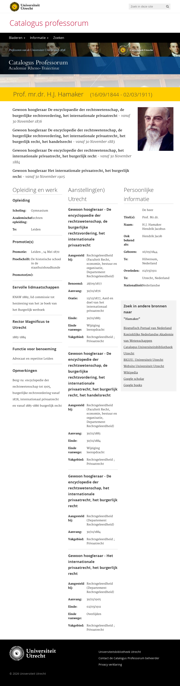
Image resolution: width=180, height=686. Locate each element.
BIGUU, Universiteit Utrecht (143, 360)
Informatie (39, 38)
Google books (133, 385)
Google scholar (134, 379)
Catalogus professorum (49, 23)
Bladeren (17, 38)
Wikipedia (131, 372)
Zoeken (58, 38)
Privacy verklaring (110, 664)
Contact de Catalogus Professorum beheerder (129, 658)
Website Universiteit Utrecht (144, 366)
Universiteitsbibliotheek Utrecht (120, 652)
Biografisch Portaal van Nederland (148, 328)
